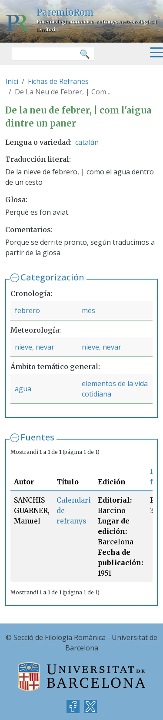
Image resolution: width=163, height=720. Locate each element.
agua (23, 388)
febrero (27, 310)
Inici (11, 81)
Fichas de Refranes (58, 81)
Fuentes (37, 437)
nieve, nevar (34, 347)
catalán (87, 142)
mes (88, 310)
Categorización (52, 277)
